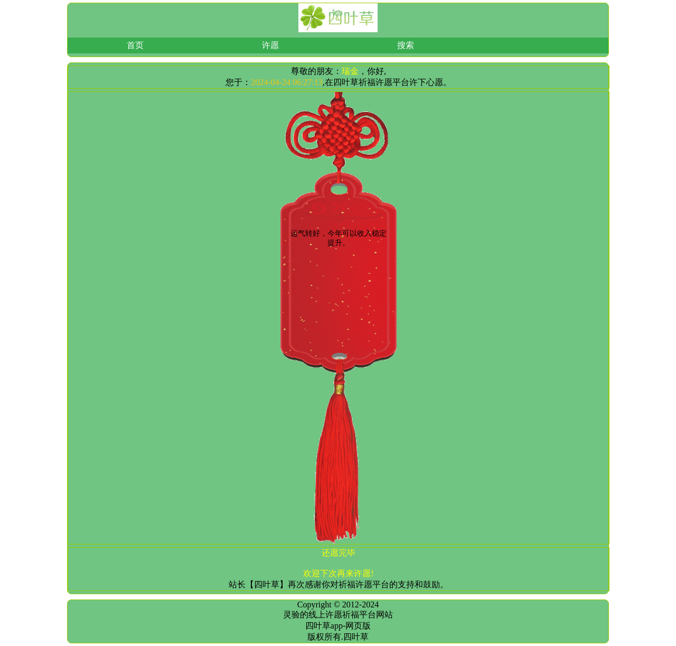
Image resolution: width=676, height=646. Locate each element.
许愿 (270, 45)
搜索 (405, 45)
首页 (135, 45)
